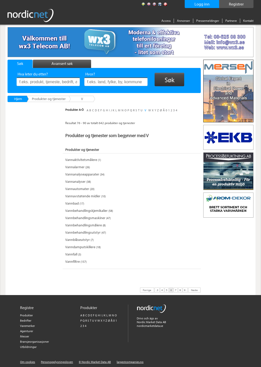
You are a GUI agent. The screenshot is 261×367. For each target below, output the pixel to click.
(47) (88, 218)
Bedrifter (25, 320)
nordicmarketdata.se (150, 326)
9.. (185, 289)
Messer (24, 336)
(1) (83, 160)
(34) (84, 174)
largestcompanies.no (130, 362)
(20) (79, 189)
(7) (79, 240)
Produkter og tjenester (49, 99)
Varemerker (27, 326)
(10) (85, 196)
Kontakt (248, 21)
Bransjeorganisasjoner (34, 341)
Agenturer (26, 331)
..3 (157, 289)
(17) (74, 203)
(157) (76, 261)
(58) (89, 211)
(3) (73, 254)
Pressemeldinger (207, 21)
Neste (194, 289)
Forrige (147, 289)
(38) (78, 181)
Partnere (231, 21)
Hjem (18, 99)
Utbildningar (28, 347)
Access (166, 21)
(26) (77, 167)
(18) (83, 247)
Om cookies (27, 362)
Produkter (26, 315)
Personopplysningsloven (57, 362)
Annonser (183, 21)
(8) (85, 225)
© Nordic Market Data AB (95, 362)
